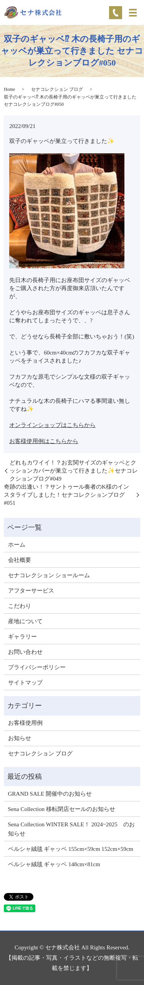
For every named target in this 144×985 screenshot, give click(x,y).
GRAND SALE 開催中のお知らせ (50, 794)
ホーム (16, 545)
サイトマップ (25, 683)
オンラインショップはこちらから (52, 425)
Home (9, 89)
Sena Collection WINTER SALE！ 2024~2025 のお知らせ (71, 829)
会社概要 (19, 560)
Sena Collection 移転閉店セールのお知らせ (61, 809)
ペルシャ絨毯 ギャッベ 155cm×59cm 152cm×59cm (70, 849)
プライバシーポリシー (37, 667)
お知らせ (19, 738)
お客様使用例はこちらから (43, 441)
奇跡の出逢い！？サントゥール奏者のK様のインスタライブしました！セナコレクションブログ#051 (66, 495)
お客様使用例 (25, 723)
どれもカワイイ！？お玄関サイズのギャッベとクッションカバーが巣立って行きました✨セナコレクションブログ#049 (74, 471)
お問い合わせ (25, 652)
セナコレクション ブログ (57, 89)
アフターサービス (31, 591)
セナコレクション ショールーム (49, 575)
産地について (25, 621)
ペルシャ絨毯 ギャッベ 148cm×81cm (54, 864)
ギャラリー (22, 637)
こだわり (19, 606)
